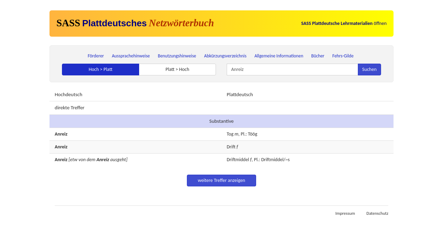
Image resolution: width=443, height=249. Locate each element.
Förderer (96, 56)
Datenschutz (377, 213)
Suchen (369, 69)
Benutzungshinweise (177, 56)
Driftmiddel (238, 160)
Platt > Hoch (177, 69)
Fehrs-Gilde (342, 56)
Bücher (317, 56)
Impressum (345, 213)
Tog (230, 134)
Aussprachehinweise (131, 56)
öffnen (344, 23)
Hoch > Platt (100, 69)
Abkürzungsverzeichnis (225, 56)
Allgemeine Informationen (278, 56)
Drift (231, 147)
